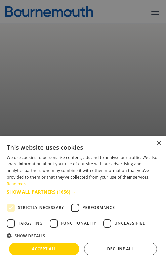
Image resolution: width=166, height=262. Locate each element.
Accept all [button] (44, 249)
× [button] (158, 143)
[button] (83, 191)
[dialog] (83, 199)
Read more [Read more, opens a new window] (17, 184)
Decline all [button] (120, 249)
